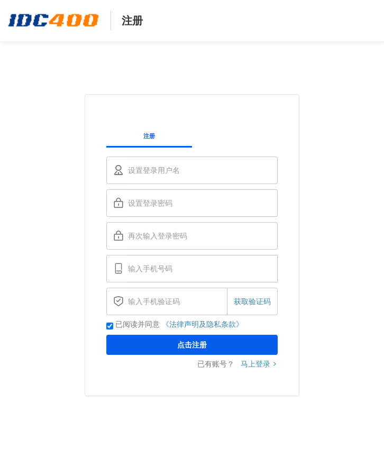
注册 (149, 136)
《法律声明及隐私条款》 (202, 324)
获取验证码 (252, 301)
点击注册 (192, 345)
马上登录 (259, 364)
